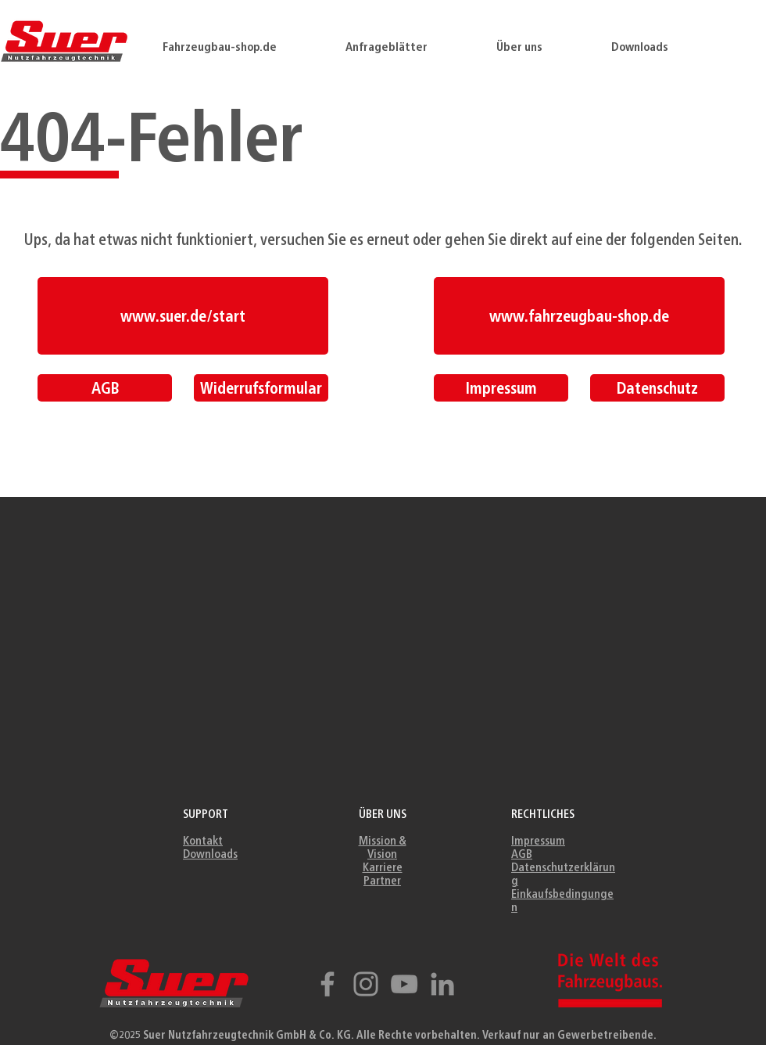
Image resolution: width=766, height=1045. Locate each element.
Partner (382, 880)
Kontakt (203, 840)
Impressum (538, 840)
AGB (521, 853)
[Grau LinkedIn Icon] (442, 984)
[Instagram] (365, 984)
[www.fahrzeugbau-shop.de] (579, 316)
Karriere (383, 867)
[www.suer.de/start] (183, 316)
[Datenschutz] (657, 388)
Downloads (210, 853)
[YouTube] (404, 984)
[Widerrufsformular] (261, 388)
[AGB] (105, 388)
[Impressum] (501, 388)
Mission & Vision (382, 847)
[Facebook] (327, 984)
